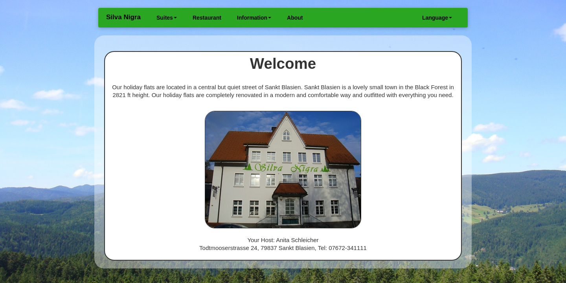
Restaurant (207, 18)
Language (437, 18)
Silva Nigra (123, 17)
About (295, 18)
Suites (166, 18)
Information (254, 18)
